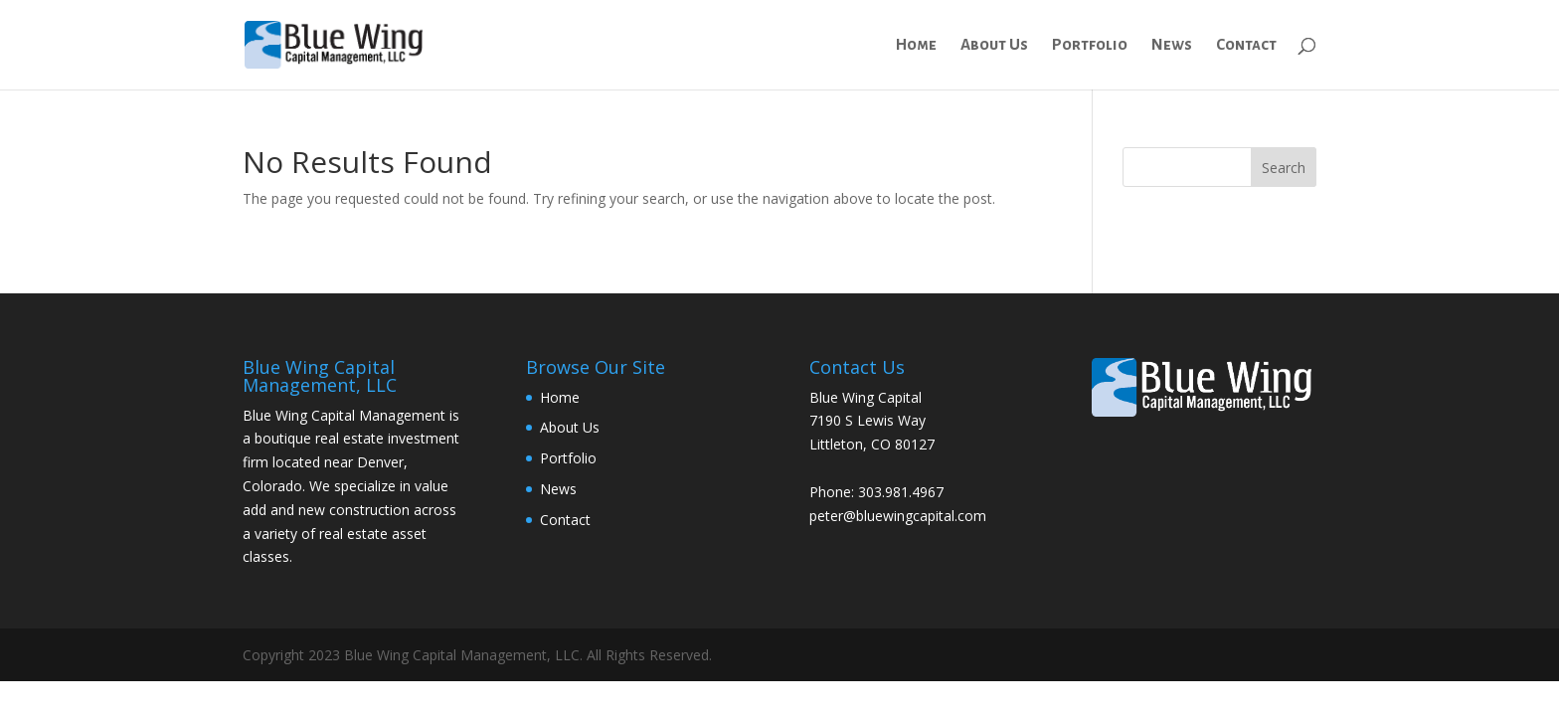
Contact (1246, 45)
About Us (994, 45)
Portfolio (1089, 45)
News (1171, 45)
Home (916, 45)
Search (1283, 167)
